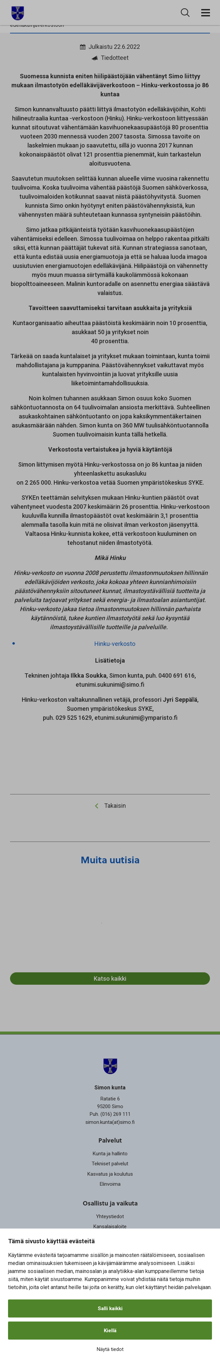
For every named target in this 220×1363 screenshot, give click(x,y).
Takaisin (115, 805)
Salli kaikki (110, 1308)
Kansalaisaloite (110, 1227)
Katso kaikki (110, 978)
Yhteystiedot (110, 1216)
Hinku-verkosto (114, 643)
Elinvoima (110, 1184)
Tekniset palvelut (110, 1164)
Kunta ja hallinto (110, 1154)
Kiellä (110, 1331)
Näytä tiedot (110, 1349)
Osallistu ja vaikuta (110, 1203)
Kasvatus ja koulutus (110, 1174)
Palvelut (110, 1140)
